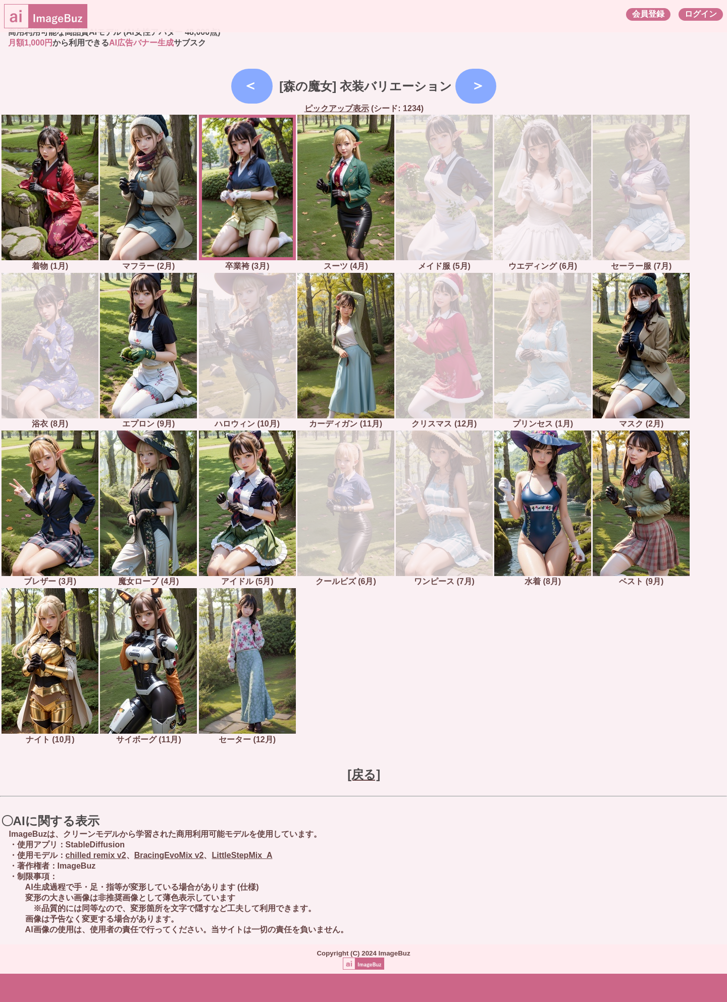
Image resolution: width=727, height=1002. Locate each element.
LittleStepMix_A (242, 855)
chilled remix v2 (96, 855)
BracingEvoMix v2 (169, 855)
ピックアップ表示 (336, 108)
